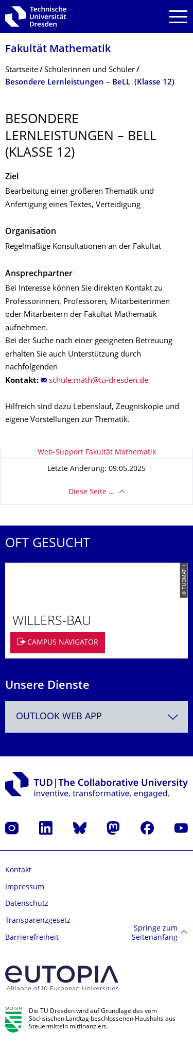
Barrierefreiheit (32, 938)
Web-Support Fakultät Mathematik (97, 452)
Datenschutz (26, 904)
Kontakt (18, 870)
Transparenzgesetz (38, 921)
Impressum (24, 887)
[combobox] (96, 717)
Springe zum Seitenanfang (155, 933)
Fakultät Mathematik (58, 50)
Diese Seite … (91, 492)
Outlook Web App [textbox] (59, 717)
